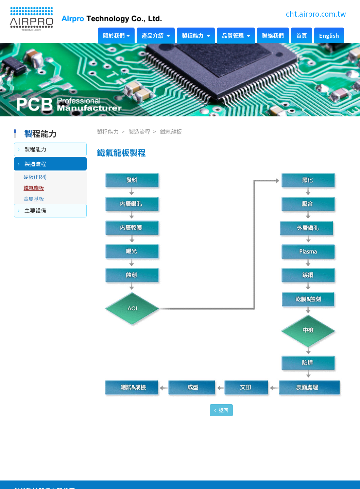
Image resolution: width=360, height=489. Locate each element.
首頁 (301, 35)
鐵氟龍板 (33, 187)
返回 (223, 410)
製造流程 (35, 164)
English (329, 35)
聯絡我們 (273, 35)
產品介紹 (153, 35)
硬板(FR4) (35, 176)
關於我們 (114, 35)
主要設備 (35, 210)
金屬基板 (33, 198)
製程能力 (193, 35)
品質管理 (233, 35)
